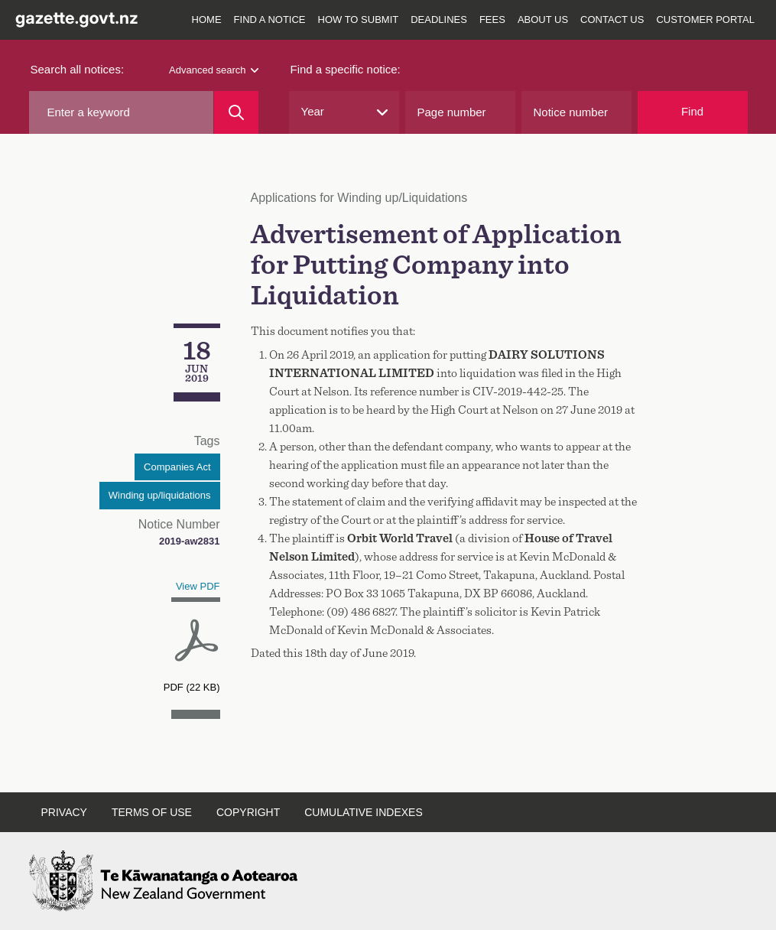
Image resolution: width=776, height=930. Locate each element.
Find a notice (270, 19)
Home (207, 19)
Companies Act (177, 467)
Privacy (64, 812)
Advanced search (213, 70)
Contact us (612, 19)
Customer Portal (705, 19)
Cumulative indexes (363, 812)
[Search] (236, 112)
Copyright (248, 812)
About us (543, 19)
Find (692, 111)
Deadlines (439, 19)
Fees (492, 19)
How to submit (358, 19)
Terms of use (152, 812)
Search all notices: (78, 69)
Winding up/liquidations (160, 495)
